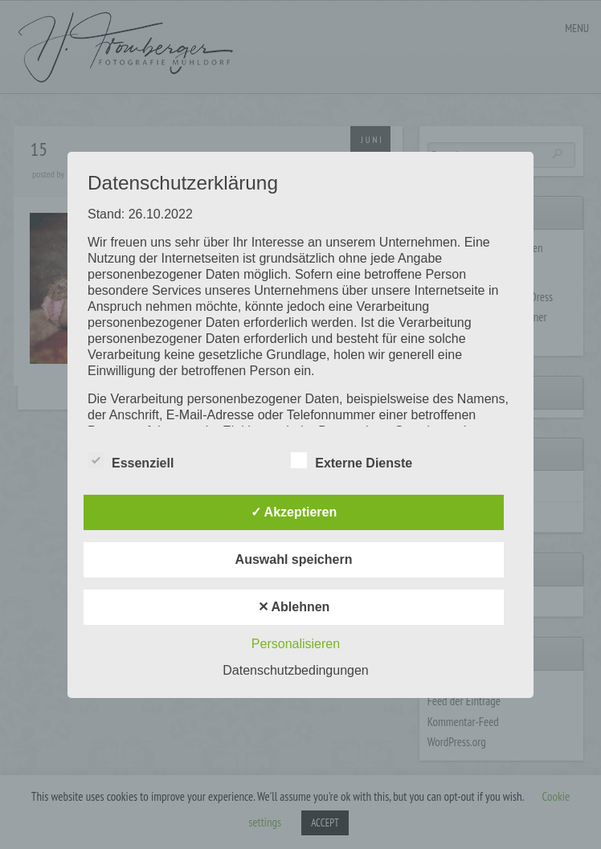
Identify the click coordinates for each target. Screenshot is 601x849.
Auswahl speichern (294, 559)
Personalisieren (295, 644)
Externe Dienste (351, 461)
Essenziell (131, 461)
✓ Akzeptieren (294, 512)
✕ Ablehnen (294, 607)
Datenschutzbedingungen (295, 670)
